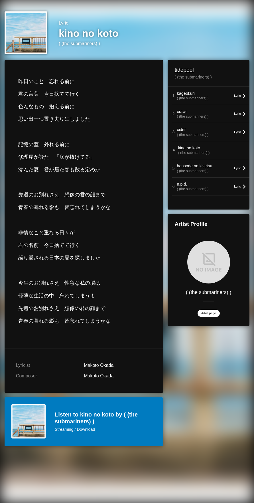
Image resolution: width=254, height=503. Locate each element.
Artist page (208, 313)
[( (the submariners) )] (208, 262)
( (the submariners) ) (79, 43)
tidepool (184, 70)
